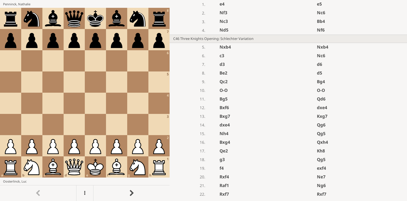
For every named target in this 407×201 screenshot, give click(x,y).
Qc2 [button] (224, 82)
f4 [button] (222, 168)
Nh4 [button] (224, 134)
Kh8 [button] (321, 151)
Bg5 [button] (224, 99)
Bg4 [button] (321, 82)
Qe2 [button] (224, 151)
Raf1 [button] (224, 185)
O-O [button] (224, 90)
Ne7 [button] (321, 177)
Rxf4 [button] (224, 177)
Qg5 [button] (321, 134)
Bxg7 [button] (225, 116)
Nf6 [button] (321, 30)
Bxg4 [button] (225, 142)
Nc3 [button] (224, 21)
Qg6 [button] (321, 125)
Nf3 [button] (223, 13)
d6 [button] (319, 64)
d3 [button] (222, 64)
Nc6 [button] (321, 13)
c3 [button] (222, 56)
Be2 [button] (223, 73)
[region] (203, 100)
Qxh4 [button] (322, 142)
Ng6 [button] (321, 185)
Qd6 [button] (321, 99)
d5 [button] (319, 73)
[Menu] (84, 193)
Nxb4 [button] (225, 47)
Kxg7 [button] (322, 116)
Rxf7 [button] (224, 194)
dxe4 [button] (322, 108)
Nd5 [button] (224, 30)
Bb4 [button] (321, 21)
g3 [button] (222, 159)
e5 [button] (319, 4)
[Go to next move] (131, 193)
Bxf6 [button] (224, 108)
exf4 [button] (321, 168)
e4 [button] (222, 4)
